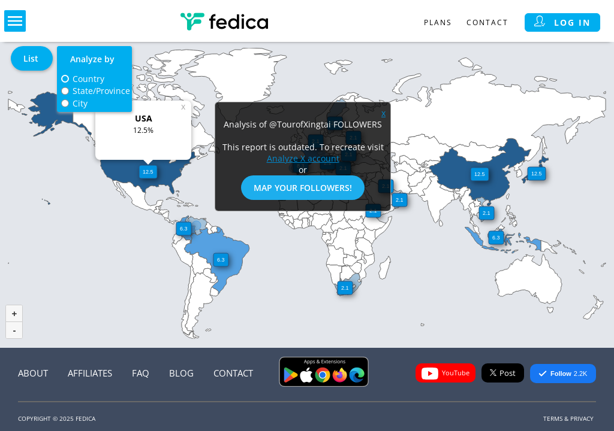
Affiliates (90, 373)
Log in (562, 22)
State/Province (101, 90)
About (33, 373)
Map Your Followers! (303, 187)
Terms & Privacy (568, 418)
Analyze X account (303, 158)
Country (88, 78)
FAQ (140, 373)
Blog (181, 373)
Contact (487, 22)
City (80, 103)
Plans (438, 22)
